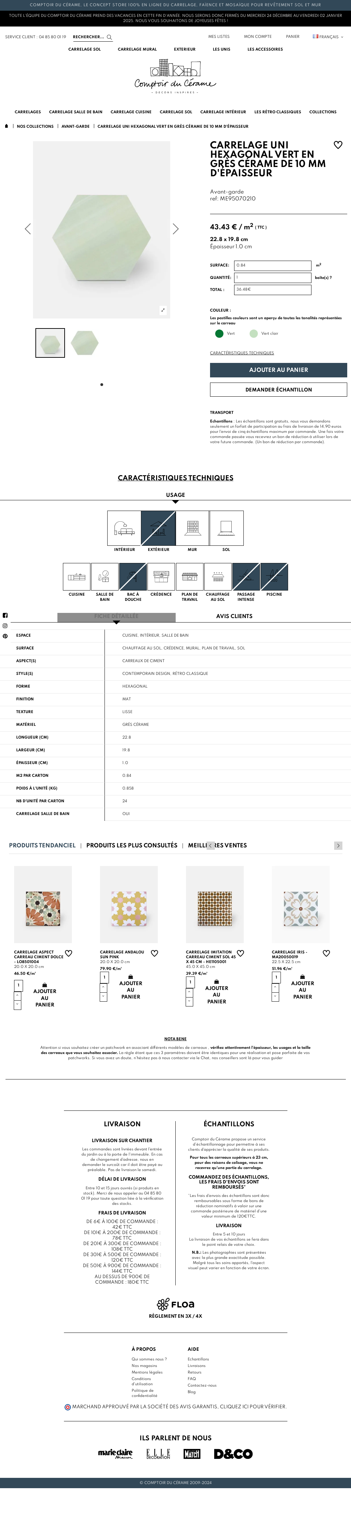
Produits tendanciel (42, 844)
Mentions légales (147, 1370)
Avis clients (234, 615)
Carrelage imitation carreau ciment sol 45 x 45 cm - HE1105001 (211, 955)
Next (338, 844)
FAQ (192, 1377)
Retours (194, 1370)
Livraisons (197, 1364)
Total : (217, 290)
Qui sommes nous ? (149, 1357)
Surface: (219, 265)
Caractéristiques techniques (242, 353)
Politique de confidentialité (144, 1391)
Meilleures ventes (217, 844)
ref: (214, 199)
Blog (192, 1390)
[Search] (93, 37)
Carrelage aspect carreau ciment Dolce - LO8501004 (39, 955)
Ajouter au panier (278, 370)
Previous (329, 844)
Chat (205, 1056)
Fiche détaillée (116, 615)
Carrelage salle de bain (42, 812)
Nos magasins (144, 1364)
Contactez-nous (202, 1383)
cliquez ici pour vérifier (252, 1405)
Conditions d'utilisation (142, 1379)
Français (328, 37)
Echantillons (198, 1357)
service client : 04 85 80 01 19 (35, 37)
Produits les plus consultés (131, 844)
